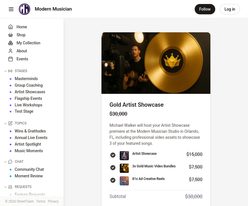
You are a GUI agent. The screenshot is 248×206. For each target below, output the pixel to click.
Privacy (53, 201)
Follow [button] (205, 9)
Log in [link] (230, 9)
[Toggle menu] (11, 9)
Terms (41, 201)
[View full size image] (155, 63)
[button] (32, 69)
